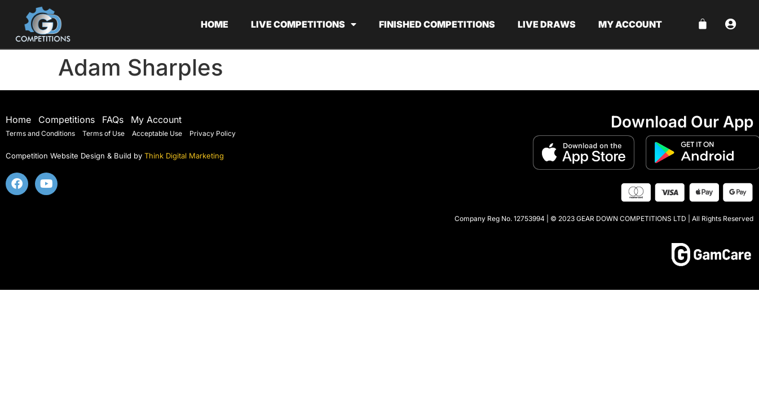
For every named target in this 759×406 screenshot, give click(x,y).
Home (214, 24)
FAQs (112, 119)
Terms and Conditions (40, 133)
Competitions (66, 119)
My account (630, 24)
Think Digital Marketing (184, 155)
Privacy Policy (212, 133)
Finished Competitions (437, 24)
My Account (156, 119)
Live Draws (547, 24)
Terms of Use (103, 133)
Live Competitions (303, 24)
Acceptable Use (157, 133)
